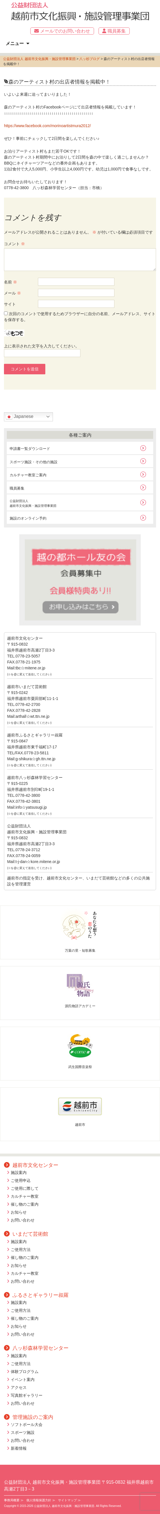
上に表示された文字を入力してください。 (41, 346)
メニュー (15, 43)
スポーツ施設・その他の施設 (33, 462)
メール (12, 293)
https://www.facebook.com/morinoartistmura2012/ (47, 125)
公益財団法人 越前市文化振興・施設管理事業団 (39, 59)
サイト (10, 304)
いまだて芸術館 (26, 1234)
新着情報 (19, 1448)
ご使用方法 (21, 1249)
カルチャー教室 (25, 1196)
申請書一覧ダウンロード (30, 449)
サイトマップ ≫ (69, 1500)
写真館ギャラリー (26, 1395)
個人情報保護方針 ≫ (40, 1500)
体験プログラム (25, 1371)
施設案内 (19, 1172)
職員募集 (113, 31)
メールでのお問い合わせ (62, 31)
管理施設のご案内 (28, 1417)
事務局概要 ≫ (14, 1500)
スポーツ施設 (23, 1432)
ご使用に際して (25, 1188)
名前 (10, 282)
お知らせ (19, 1212)
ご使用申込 (21, 1180)
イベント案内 (23, 1379)
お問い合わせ (23, 1220)
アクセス (19, 1387)
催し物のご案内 (25, 1204)
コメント (14, 244)
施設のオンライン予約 (28, 518)
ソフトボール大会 (26, 1424)
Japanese (19, 416)
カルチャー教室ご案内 (28, 475)
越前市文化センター (31, 1165)
